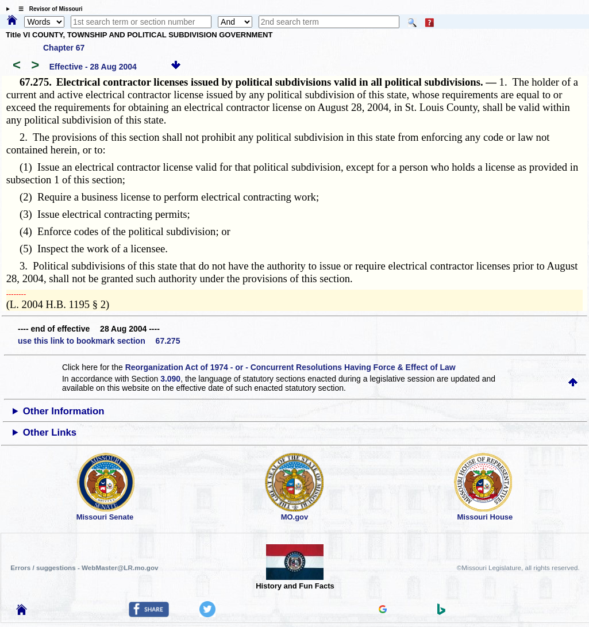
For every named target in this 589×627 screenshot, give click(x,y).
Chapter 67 (63, 47)
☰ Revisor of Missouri (48, 9)
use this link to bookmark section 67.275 (99, 340)
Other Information (64, 411)
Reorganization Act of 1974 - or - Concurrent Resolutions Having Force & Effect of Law (290, 367)
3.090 (170, 378)
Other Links (49, 432)
